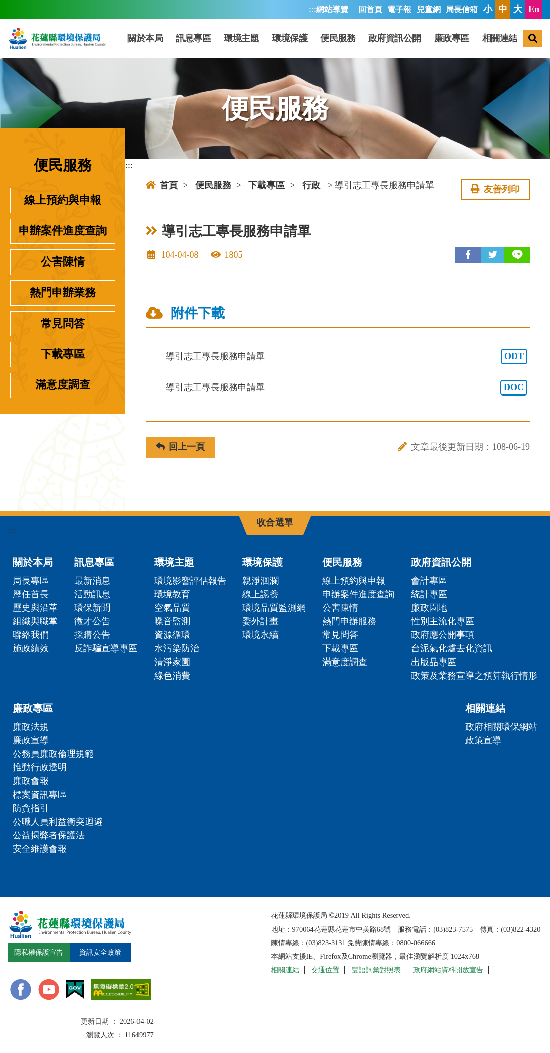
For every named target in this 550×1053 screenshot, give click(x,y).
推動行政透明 (40, 767)
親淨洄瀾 (260, 581)
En (533, 9)
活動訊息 (92, 594)
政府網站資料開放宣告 (448, 970)
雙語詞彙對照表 (376, 970)
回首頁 (370, 9)
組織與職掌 (35, 621)
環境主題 (241, 38)
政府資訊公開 (394, 38)
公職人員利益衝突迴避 (58, 822)
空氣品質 (172, 608)
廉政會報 (31, 781)
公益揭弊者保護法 (49, 835)
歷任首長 (31, 594)
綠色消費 (172, 676)
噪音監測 (172, 621)
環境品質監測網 (274, 608)
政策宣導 (483, 740)
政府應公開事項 (442, 635)
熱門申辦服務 (349, 621)
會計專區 (429, 581)
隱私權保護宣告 (38, 952)
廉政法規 (31, 727)
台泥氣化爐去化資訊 (451, 648)
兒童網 (429, 9)
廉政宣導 (31, 740)
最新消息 (92, 581)
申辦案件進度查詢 (63, 231)
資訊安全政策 (100, 952)
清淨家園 (172, 662)
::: (312, 9)
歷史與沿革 (35, 608)
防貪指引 (31, 808)
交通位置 (325, 970)
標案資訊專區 (40, 794)
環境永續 (260, 635)
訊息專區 (193, 38)
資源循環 (172, 635)
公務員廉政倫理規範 (53, 754)
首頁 (162, 185)
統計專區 (429, 594)
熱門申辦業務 (63, 293)
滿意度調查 (62, 385)
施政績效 (31, 648)
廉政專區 (451, 38)
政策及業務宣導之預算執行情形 (474, 676)
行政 (311, 185)
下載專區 (63, 354)
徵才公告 (92, 621)
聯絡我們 (31, 635)
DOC (514, 387)
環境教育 (172, 594)
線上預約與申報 (62, 200)
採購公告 (92, 635)
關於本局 (145, 38)
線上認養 (260, 594)
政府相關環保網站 (501, 727)
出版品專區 (433, 662)
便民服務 (337, 38)
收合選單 (275, 522)
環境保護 (289, 38)
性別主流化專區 (442, 621)
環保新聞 (92, 608)
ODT (514, 356)
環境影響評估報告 (190, 581)
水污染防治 (176, 648)
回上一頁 (180, 447)
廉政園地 (429, 608)
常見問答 (63, 324)
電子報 (399, 9)
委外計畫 (260, 621)
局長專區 (31, 581)
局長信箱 (462, 9)
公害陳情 (63, 262)
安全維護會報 (40, 849)
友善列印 (495, 189)
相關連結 (499, 38)
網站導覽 (332, 9)
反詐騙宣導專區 (106, 648)
